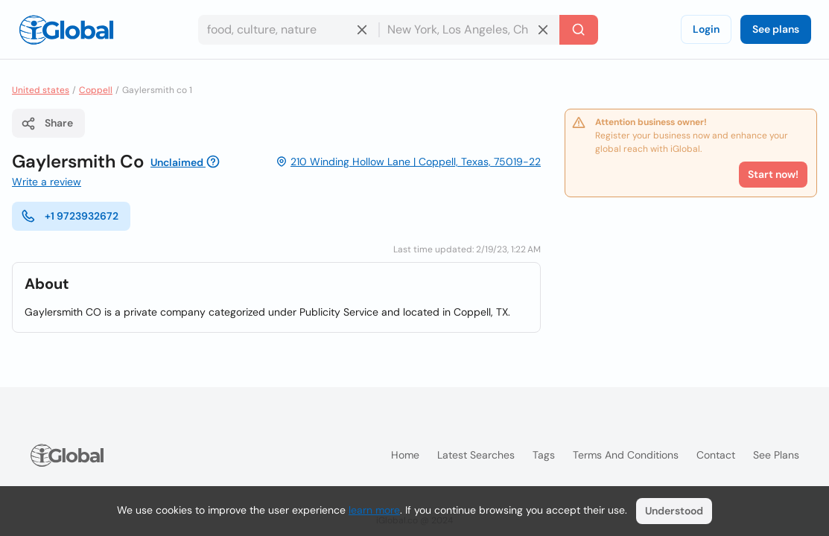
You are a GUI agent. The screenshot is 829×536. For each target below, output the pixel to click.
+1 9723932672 (69, 215)
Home (405, 455)
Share (47, 123)
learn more (374, 510)
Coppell (95, 90)
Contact (715, 455)
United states (40, 90)
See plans (775, 29)
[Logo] (66, 30)
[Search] (578, 30)
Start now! (773, 174)
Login (706, 29)
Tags (544, 455)
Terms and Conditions (626, 455)
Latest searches (476, 455)
